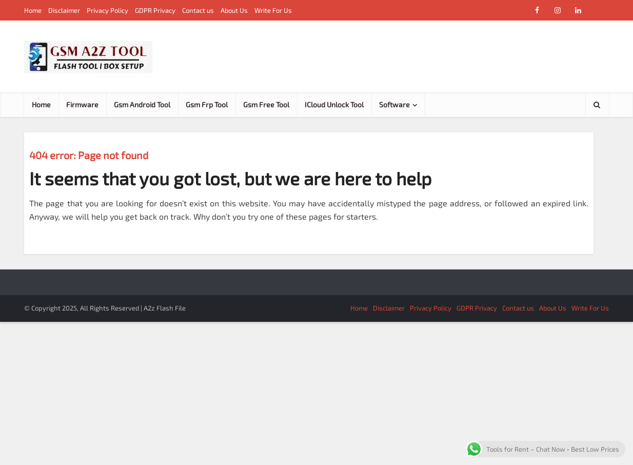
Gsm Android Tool (142, 104)
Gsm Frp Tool (207, 104)
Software (394, 104)
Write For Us (273, 10)
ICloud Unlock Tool (334, 104)
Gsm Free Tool (266, 104)
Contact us (198, 10)
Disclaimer (64, 10)
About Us (234, 10)
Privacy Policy (107, 10)
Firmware (82, 104)
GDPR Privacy (155, 10)
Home (33, 10)
